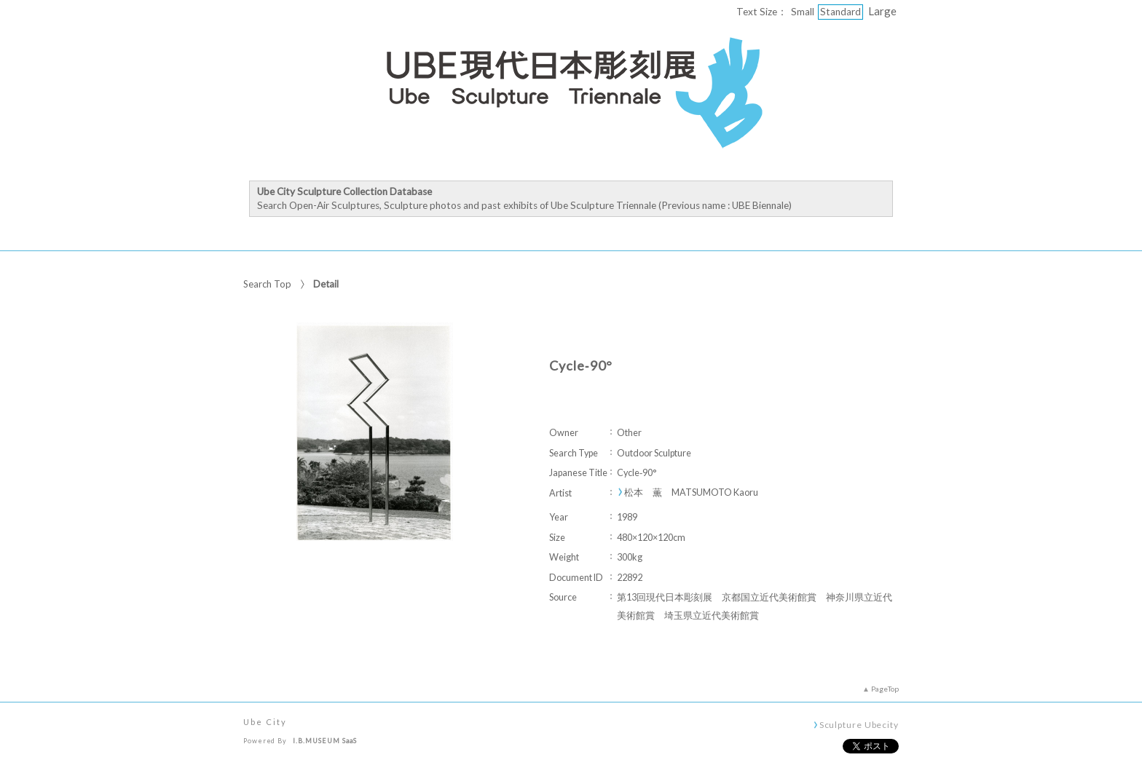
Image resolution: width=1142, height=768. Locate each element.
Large (882, 10)
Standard (840, 11)
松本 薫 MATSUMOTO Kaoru (691, 492)
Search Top (267, 284)
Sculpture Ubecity (859, 724)
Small (802, 11)
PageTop (885, 688)
